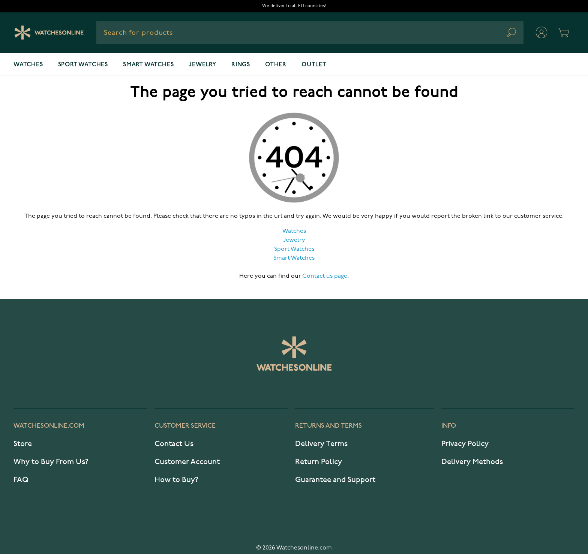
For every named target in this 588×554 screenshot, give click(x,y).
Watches (28, 65)
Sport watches (83, 65)
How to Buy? (176, 479)
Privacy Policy (465, 443)
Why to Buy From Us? (51, 461)
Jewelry (202, 65)
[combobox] (310, 32)
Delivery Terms (321, 443)
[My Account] (542, 33)
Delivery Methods (472, 461)
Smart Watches (294, 258)
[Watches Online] (49, 32)
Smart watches (148, 65)
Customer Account (187, 461)
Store (23, 443)
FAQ (21, 479)
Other (275, 65)
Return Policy (318, 461)
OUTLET (314, 65)
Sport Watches (294, 249)
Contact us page (324, 276)
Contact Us (174, 443)
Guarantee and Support (335, 479)
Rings (240, 65)
